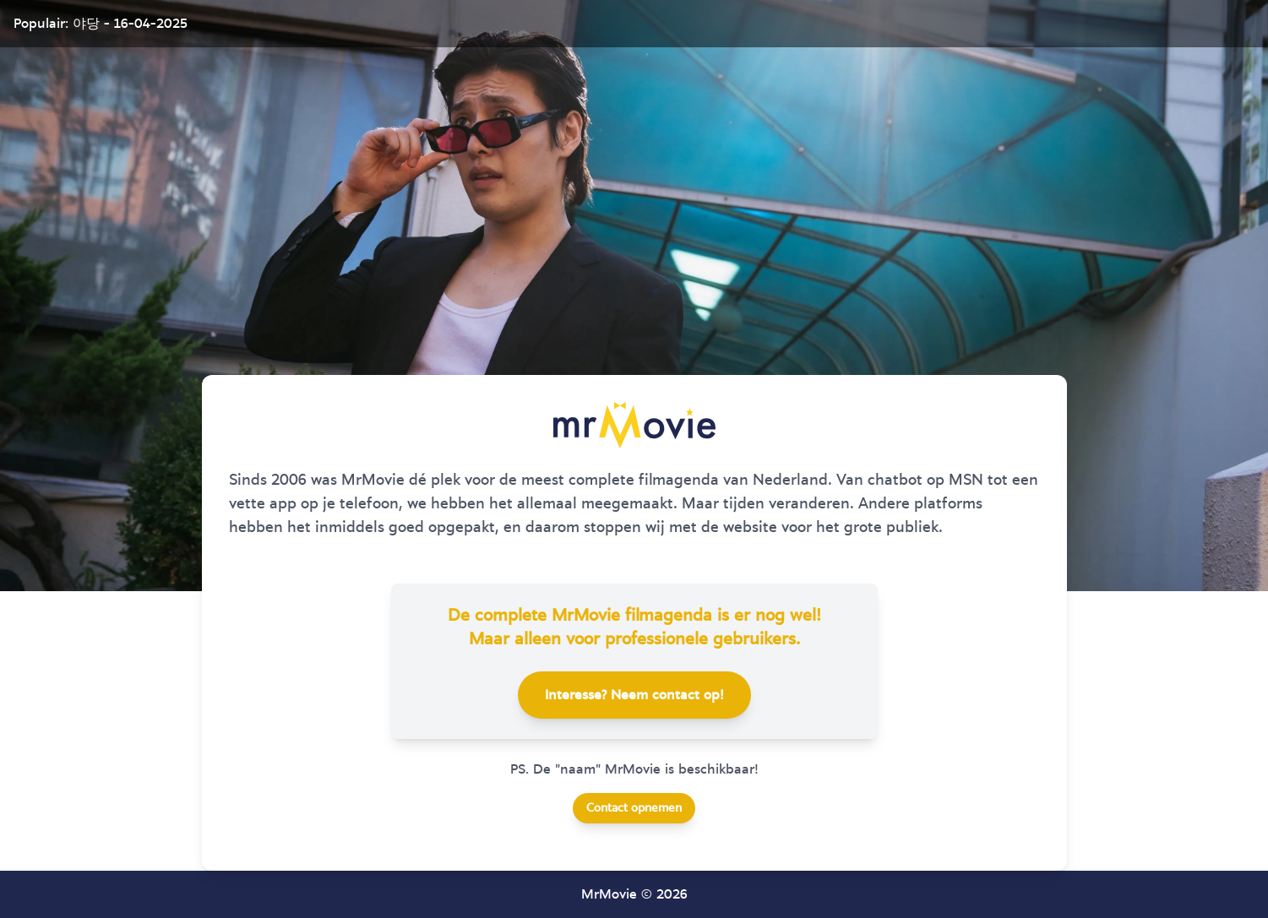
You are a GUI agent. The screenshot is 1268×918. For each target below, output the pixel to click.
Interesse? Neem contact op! (634, 695)
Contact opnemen (634, 808)
